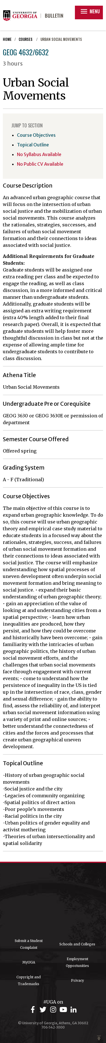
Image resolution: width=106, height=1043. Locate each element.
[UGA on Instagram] (54, 1009)
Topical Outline (33, 145)
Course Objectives (36, 135)
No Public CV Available (40, 164)
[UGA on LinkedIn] (73, 1009)
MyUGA (28, 962)
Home (7, 39)
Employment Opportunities (77, 962)
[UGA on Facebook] (34, 1009)
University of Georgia (53, 900)
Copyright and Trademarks (28, 980)
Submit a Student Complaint (29, 944)
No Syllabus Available (39, 154)
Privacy (77, 980)
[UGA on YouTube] (64, 1009)
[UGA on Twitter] (44, 1009)
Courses (26, 39)
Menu (90, 11)
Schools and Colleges (77, 944)
